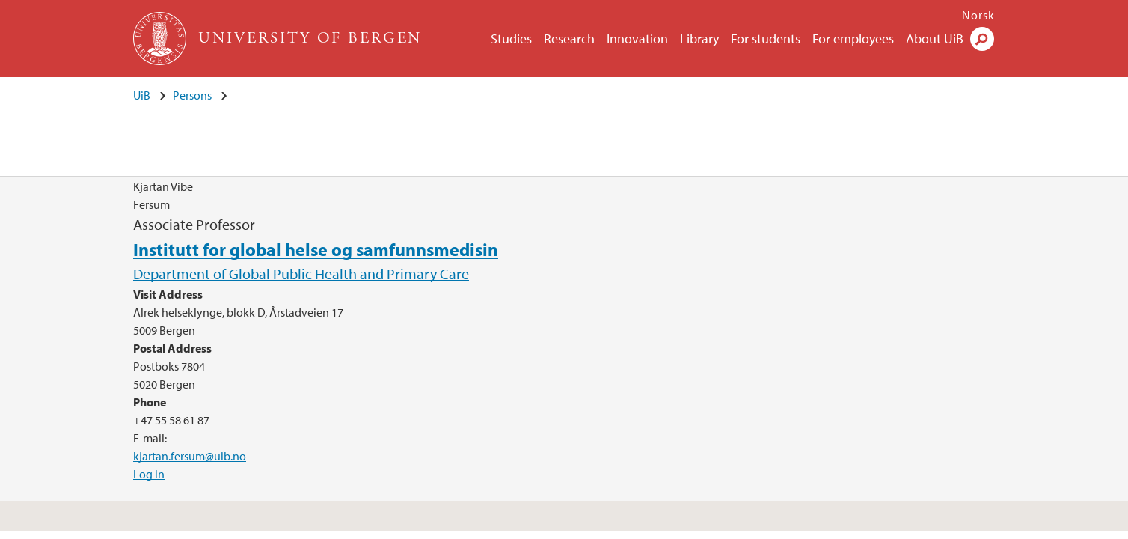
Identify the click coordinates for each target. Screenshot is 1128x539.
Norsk (978, 14)
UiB (141, 95)
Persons (192, 95)
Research (569, 38)
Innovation (637, 38)
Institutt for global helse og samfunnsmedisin (315, 249)
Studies (511, 38)
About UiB (934, 38)
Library (699, 38)
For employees (853, 38)
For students (765, 38)
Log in (149, 473)
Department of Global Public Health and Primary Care (301, 273)
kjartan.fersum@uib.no (189, 455)
